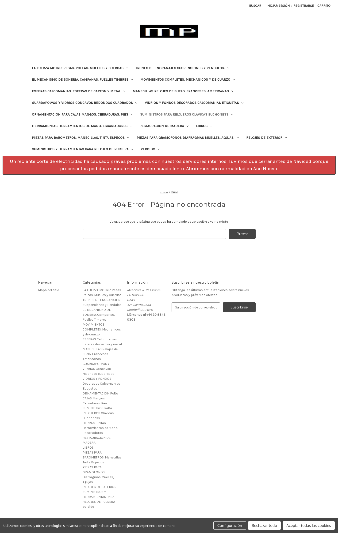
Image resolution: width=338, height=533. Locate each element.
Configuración (229, 525)
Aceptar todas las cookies (308, 525)
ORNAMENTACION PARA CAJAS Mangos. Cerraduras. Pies (82, 114)
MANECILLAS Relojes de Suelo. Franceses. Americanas (183, 91)
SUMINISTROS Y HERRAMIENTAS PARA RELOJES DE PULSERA (82, 149)
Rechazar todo (264, 525)
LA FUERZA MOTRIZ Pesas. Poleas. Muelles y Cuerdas (80, 68)
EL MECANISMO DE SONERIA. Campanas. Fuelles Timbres (82, 79)
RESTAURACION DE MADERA (163, 126)
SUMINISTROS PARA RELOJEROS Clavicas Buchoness (186, 114)
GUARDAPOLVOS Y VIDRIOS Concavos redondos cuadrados (84, 103)
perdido (150, 149)
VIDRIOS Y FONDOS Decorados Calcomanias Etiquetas (194, 103)
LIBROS (204, 126)
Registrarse (303, 6)
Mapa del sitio (48, 290)
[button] (169, 165)
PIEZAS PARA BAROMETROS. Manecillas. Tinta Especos (80, 137)
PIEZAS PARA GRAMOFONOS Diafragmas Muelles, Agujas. (188, 137)
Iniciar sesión (278, 6)
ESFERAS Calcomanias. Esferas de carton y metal (78, 91)
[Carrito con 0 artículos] (324, 5)
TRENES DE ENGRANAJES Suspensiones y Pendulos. (182, 68)
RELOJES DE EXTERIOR (266, 137)
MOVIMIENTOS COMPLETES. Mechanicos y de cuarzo (187, 79)
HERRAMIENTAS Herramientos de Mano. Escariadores (82, 126)
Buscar (255, 6)
